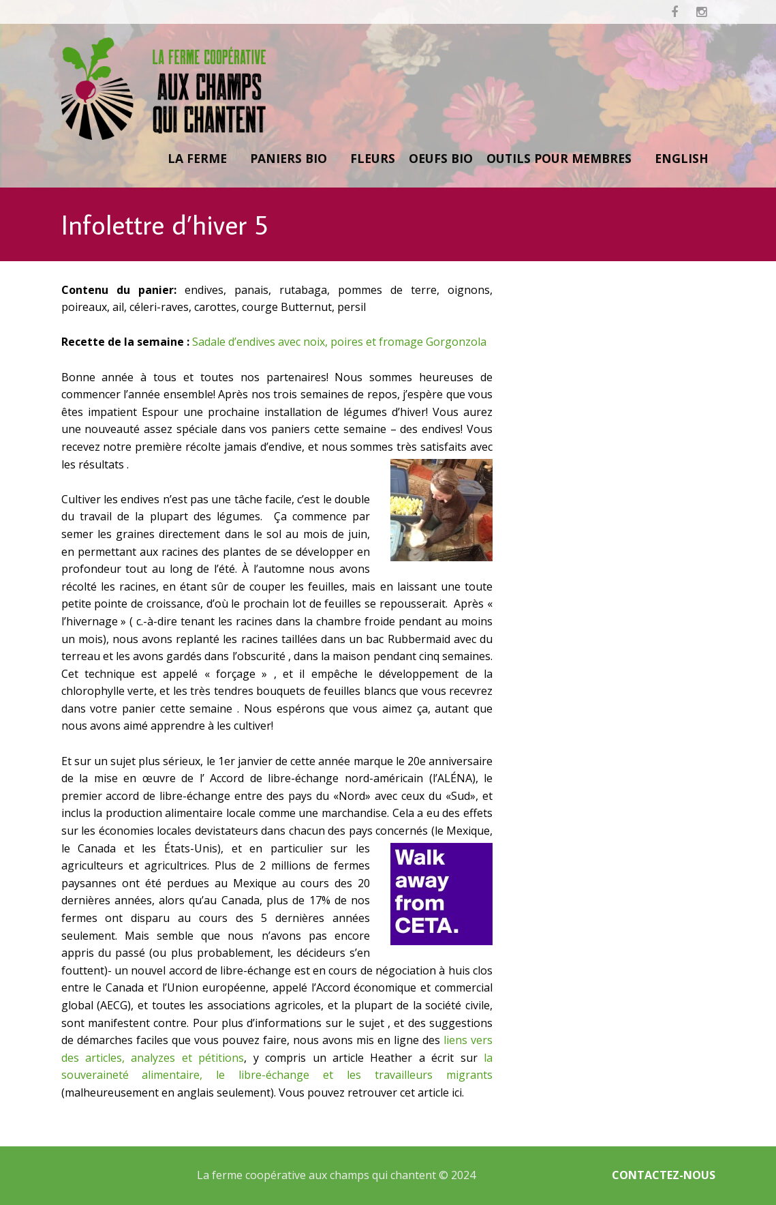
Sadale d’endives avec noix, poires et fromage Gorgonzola (339, 341)
